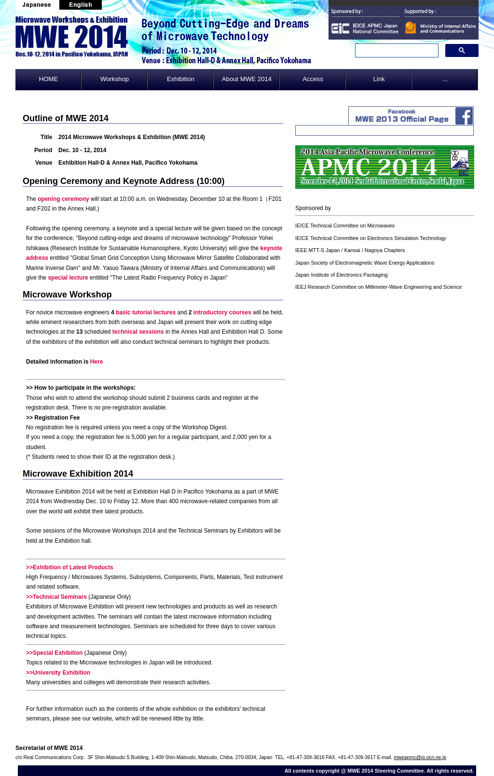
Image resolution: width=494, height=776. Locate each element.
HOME (48, 79)
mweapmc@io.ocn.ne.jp (420, 757)
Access (312, 79)
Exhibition (180, 79)
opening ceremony (63, 199)
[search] (396, 50)
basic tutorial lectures (146, 312)
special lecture (68, 277)
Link (378, 79)
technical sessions (138, 331)
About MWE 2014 (247, 79)
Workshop (114, 79)
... (445, 79)
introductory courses (222, 312)
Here (96, 361)
